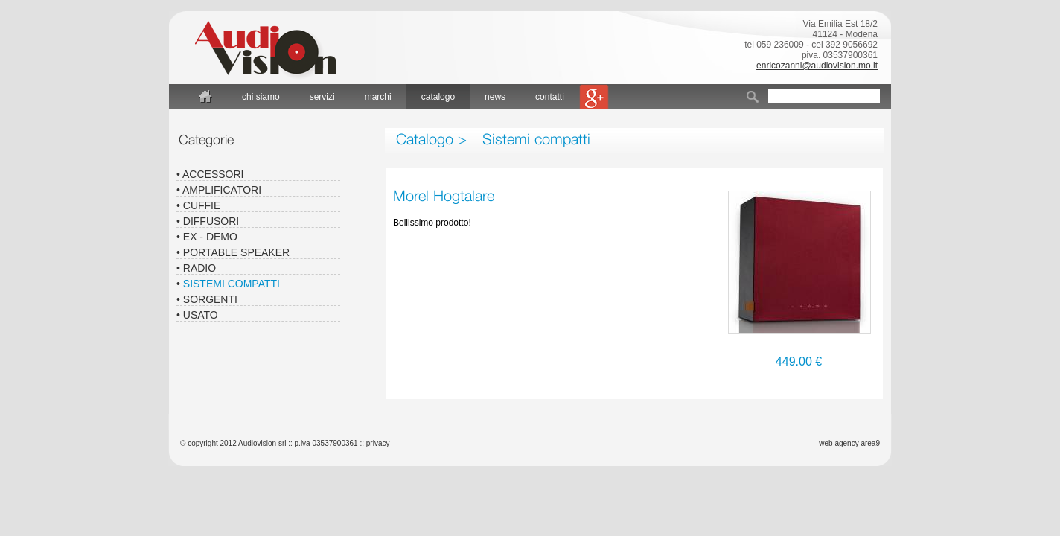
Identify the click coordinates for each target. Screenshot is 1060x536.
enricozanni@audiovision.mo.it (817, 65)
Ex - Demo (210, 237)
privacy (378, 443)
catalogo (438, 97)
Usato (200, 315)
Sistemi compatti (536, 138)
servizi (322, 97)
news (495, 97)
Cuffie (202, 205)
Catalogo (424, 138)
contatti (549, 97)
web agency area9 (849, 443)
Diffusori (211, 221)
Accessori (212, 174)
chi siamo (261, 97)
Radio (199, 268)
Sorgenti (210, 299)
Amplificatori (221, 190)
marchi (378, 97)
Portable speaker (236, 252)
